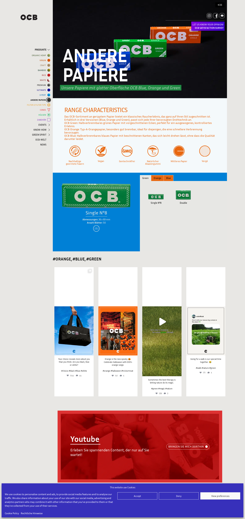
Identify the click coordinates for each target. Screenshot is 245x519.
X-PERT (43, 95)
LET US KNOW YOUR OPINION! (208, 26)
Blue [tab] (168, 178)
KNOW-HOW (39, 129)
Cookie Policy (12, 513)
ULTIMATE (42, 90)
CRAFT (43, 65)
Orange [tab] (157, 178)
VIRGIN (43, 60)
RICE (44, 75)
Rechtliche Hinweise (32, 513)
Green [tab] (145, 178)
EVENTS (42, 124)
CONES (43, 110)
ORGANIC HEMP (39, 55)
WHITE (43, 80)
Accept (137, 496)
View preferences (220, 496)
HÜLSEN (42, 115)
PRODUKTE (40, 49)
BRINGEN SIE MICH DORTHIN (186, 446)
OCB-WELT (40, 139)
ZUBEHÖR (42, 120)
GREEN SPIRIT (39, 134)
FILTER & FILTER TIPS (37, 105)
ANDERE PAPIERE (38, 100)
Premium (42, 85)
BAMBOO (42, 70)
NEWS (43, 144)
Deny (179, 496)
